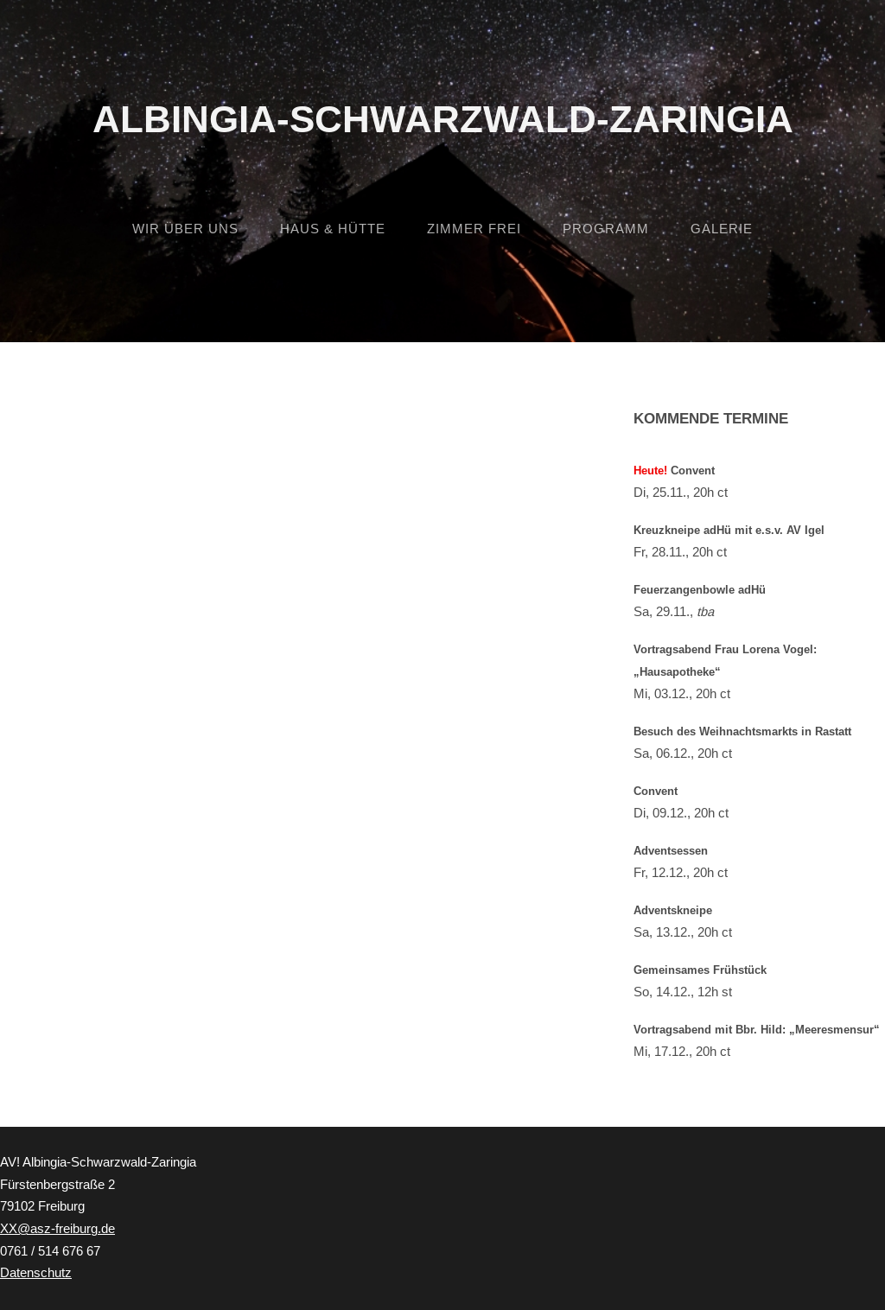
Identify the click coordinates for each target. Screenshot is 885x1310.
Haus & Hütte (332, 229)
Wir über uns (185, 229)
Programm (606, 229)
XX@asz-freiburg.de (57, 1229)
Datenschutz (36, 1273)
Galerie (722, 229)
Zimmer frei (474, 229)
